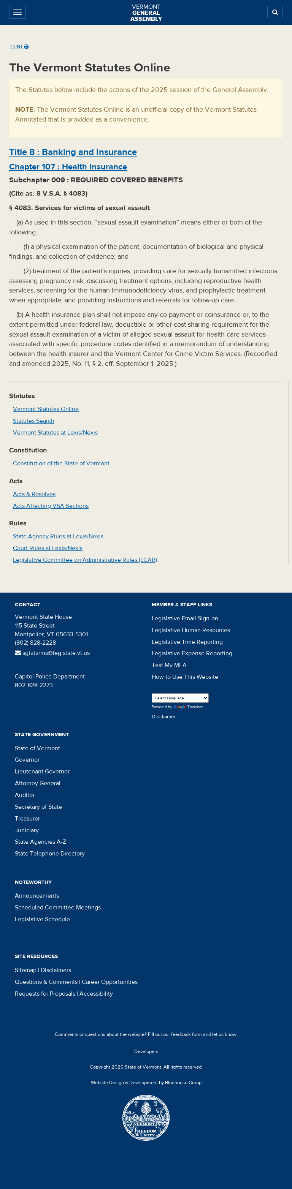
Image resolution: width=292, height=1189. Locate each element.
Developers (146, 1051)
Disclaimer (164, 716)
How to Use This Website (185, 677)
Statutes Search (33, 421)
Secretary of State (38, 807)
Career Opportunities (110, 982)
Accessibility (96, 994)
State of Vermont (37, 748)
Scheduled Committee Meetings (58, 907)
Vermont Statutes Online (46, 409)
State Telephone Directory (50, 853)
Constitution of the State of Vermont (61, 463)
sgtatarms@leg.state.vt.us (52, 653)
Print (19, 47)
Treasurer (27, 818)
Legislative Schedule (42, 919)
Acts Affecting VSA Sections (51, 506)
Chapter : (68, 166)
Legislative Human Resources (191, 630)
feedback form (186, 1034)
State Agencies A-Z (40, 842)
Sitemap (25, 970)
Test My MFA (169, 665)
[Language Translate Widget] (180, 698)
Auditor (25, 795)
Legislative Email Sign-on (185, 618)
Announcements (37, 896)
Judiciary (27, 830)
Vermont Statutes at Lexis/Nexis (55, 432)
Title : (73, 152)
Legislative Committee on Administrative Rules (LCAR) (85, 560)
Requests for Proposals (45, 994)
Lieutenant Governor (42, 771)
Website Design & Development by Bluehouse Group (146, 1083)
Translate (188, 707)
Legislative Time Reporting (187, 642)
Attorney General (37, 783)
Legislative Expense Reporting (192, 653)
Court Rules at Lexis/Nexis (48, 548)
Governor (27, 760)
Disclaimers (56, 970)
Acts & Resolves (34, 494)
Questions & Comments (46, 982)
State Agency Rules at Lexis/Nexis (58, 536)
